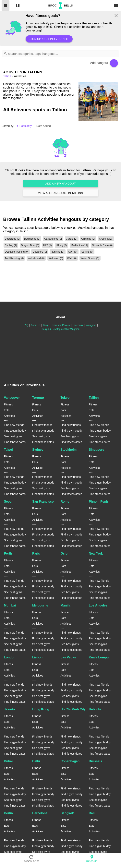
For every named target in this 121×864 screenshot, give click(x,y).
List (5, 5)
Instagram (91, 325)
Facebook (78, 325)
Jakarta (9, 709)
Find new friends (14, 424)
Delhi (36, 761)
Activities (9, 415)
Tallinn (94, 397)
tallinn (7, 76)
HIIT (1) (47, 245)
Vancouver (12, 397)
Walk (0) (72, 258)
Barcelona (39, 813)
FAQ (26, 325)
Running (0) (57, 251)
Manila (65, 605)
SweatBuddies (31, 858)
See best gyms (13, 436)
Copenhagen (70, 761)
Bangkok (67, 813)
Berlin (8, 813)
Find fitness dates (15, 442)
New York (96, 553)
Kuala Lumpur (99, 657)
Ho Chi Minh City (73, 709)
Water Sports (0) (90, 258)
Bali (91, 813)
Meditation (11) (79, 245)
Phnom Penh (98, 501)
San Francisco (43, 501)
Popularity (24, 125)
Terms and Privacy (60, 325)
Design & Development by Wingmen (60, 329)
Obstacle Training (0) (17, 251)
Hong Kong (40, 709)
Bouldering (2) (32, 238)
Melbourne (40, 605)
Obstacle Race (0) (102, 245)
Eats (6, 410)
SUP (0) (72, 251)
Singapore (96, 449)
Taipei (8, 449)
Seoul (8, 501)
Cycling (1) (11, 245)
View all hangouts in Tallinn (60, 193)
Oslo (64, 553)
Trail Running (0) (14, 258)
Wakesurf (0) (56, 258)
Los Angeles (98, 605)
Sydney (37, 449)
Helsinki (95, 709)
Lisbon (37, 657)
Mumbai (10, 605)
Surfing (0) (87, 251)
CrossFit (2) (106, 238)
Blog (45, 325)
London (10, 657)
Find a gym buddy (15, 430)
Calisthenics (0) (53, 238)
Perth (8, 553)
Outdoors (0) (39, 251)
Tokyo (65, 397)
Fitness (8, 404)
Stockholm (69, 449)
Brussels (95, 761)
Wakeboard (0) (36, 258)
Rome (65, 501)
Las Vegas (68, 657)
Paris (36, 553)
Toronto (38, 397)
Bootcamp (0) (12, 238)
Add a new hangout (60, 183)
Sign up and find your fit (49, 38)
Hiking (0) (61, 245)
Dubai (8, 761)
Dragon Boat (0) (30, 245)
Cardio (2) (71, 238)
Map (18, 5)
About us (35, 325)
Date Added (43, 125)
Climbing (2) (88, 238)
